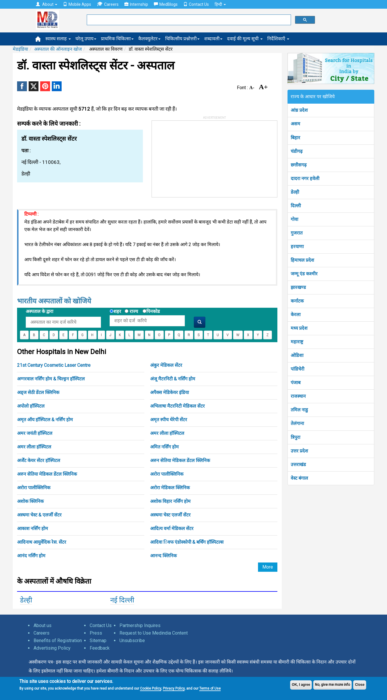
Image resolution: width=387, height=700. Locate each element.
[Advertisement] (195, 157)
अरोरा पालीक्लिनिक (166, 474)
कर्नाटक (297, 301)
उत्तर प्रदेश (299, 451)
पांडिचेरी (297, 369)
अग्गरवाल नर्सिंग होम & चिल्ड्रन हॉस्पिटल (51, 379)
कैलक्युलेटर (149, 38)
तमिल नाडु (299, 410)
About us (42, 625)
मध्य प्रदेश (299, 328)
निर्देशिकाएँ (278, 38)
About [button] (46, 4)
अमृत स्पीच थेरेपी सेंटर (168, 419)
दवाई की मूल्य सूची (245, 38)
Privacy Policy (174, 688)
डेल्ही (26, 600)
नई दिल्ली (122, 600)
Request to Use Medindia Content (153, 633)
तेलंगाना (297, 423)
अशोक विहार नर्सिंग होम (170, 501)
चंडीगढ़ (297, 151)
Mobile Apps (77, 4)
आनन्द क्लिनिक (163, 555)
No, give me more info (332, 685)
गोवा (294, 219)
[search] (188, 20)
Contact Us (196, 4)
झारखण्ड (298, 287)
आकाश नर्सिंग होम (32, 528)
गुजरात (297, 233)
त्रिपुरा (295, 437)
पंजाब (296, 382)
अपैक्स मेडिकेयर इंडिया (169, 392)
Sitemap (98, 640)
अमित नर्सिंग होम (164, 447)
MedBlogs (166, 4)
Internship (136, 4)
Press (96, 633)
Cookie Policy (150, 688)
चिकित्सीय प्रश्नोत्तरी (182, 38)
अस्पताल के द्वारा (39, 311)
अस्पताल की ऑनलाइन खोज (58, 49)
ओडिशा (297, 355)
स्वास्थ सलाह (58, 38)
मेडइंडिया (20, 49)
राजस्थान (298, 396)
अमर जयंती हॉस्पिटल (34, 433)
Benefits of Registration (58, 640)
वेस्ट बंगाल (299, 478)
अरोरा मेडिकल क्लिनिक (170, 487)
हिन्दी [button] (220, 4)
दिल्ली (296, 205)
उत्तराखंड (298, 464)
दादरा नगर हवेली (305, 178)
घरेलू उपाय (85, 38)
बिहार (295, 137)
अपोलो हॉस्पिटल (31, 406)
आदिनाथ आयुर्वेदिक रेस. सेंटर (41, 542)
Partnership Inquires (140, 625)
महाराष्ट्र (297, 341)
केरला (296, 314)
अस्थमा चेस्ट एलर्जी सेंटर (170, 515)
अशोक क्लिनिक (30, 501)
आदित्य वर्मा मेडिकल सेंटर (172, 528)
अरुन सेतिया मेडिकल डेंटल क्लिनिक (180, 460)
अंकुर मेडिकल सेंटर (166, 365)
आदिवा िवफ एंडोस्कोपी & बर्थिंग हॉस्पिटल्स (187, 542)
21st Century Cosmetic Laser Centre (54, 365)
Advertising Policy (52, 648)
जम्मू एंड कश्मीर (304, 273)
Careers (108, 4)
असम (295, 124)
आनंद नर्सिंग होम (31, 555)
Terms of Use (210, 688)
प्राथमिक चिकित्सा (117, 38)
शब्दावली (213, 38)
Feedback (100, 648)
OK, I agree (301, 685)
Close (359, 685)
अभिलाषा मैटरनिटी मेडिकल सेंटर (177, 406)
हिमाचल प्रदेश (302, 260)
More (267, 567)
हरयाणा (297, 246)
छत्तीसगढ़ (299, 165)
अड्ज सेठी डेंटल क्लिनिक (38, 392)
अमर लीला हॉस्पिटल (167, 433)
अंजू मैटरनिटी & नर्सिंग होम (172, 379)
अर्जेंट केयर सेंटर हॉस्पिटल (38, 460)
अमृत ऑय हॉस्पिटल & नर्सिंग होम (45, 419)
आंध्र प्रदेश (299, 110)
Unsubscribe (132, 640)
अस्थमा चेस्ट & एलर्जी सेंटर (39, 515)
